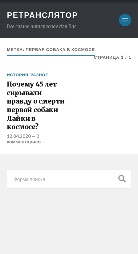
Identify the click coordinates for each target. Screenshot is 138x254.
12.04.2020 (19, 136)
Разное (39, 74)
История (17, 74)
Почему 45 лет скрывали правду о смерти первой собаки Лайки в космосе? (36, 105)
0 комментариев (24, 138)
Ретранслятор (42, 14)
